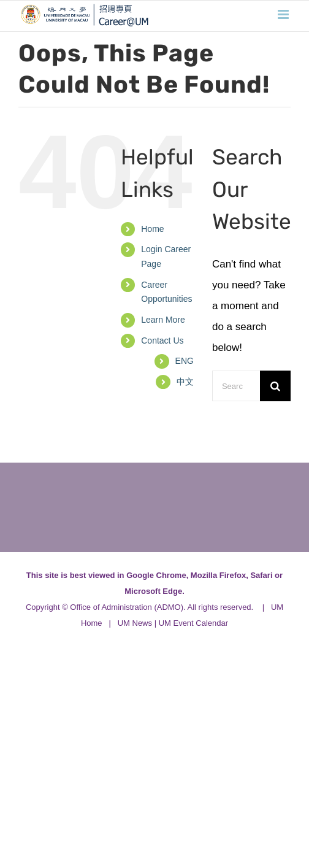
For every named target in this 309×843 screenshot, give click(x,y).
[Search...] (236, 386)
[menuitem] (184, 361)
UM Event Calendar (193, 623)
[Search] (275, 386)
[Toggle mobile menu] (284, 14)
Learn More (163, 320)
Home (152, 229)
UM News (135, 623)
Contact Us (162, 340)
